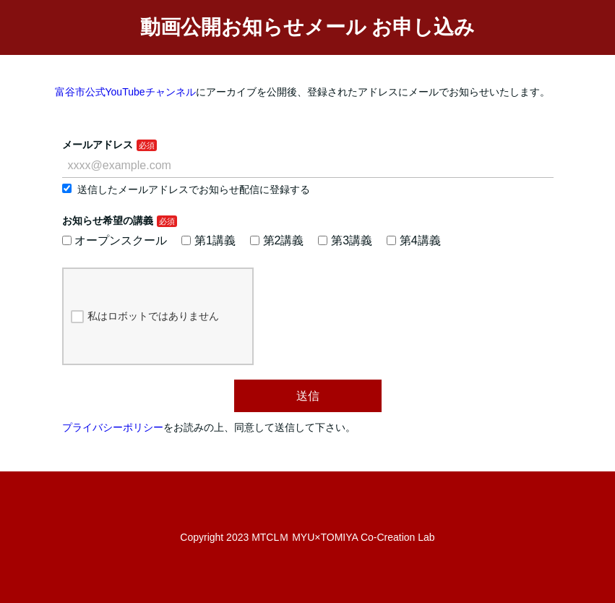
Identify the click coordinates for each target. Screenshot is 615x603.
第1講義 (208, 240)
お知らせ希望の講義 (107, 220)
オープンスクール (115, 240)
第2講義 (277, 240)
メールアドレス (97, 144)
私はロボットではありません (145, 316)
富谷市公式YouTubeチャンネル (125, 92)
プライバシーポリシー (112, 427)
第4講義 (414, 240)
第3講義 (345, 240)
